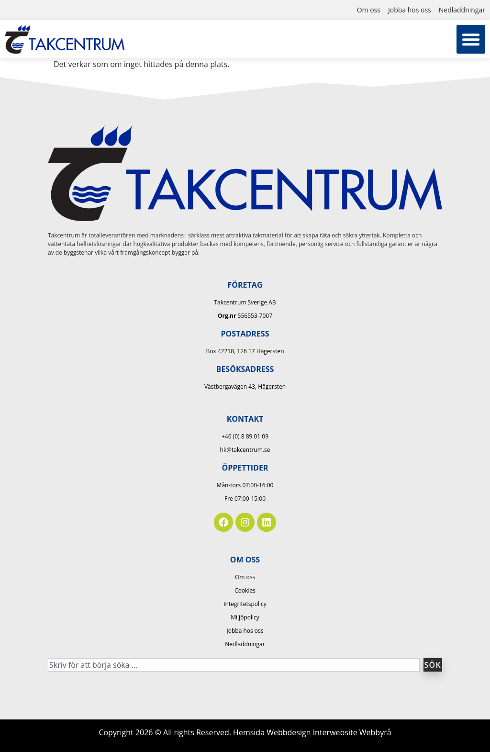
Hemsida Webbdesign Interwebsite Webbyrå (312, 732)
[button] (471, 39)
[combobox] (234, 665)
